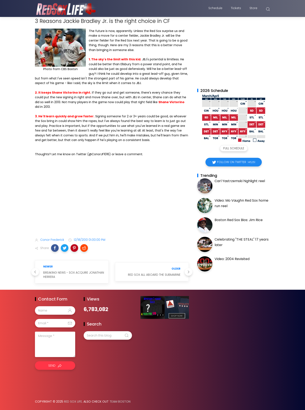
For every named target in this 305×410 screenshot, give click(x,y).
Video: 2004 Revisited (232, 258)
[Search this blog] (108, 335)
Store (253, 9)
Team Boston (120, 401)
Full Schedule (233, 148)
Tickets (236, 9)
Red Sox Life (73, 401)
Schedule (215, 9)
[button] (55, 248)
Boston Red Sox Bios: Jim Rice (239, 219)
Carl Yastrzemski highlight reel (240, 181)
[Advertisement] (112, 201)
